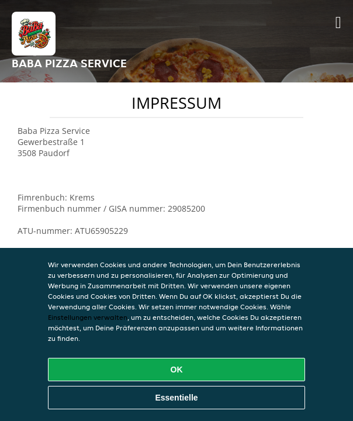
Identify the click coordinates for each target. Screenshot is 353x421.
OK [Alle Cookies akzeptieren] (177, 369)
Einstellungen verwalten (87, 317)
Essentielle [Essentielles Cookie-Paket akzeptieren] (176, 397)
